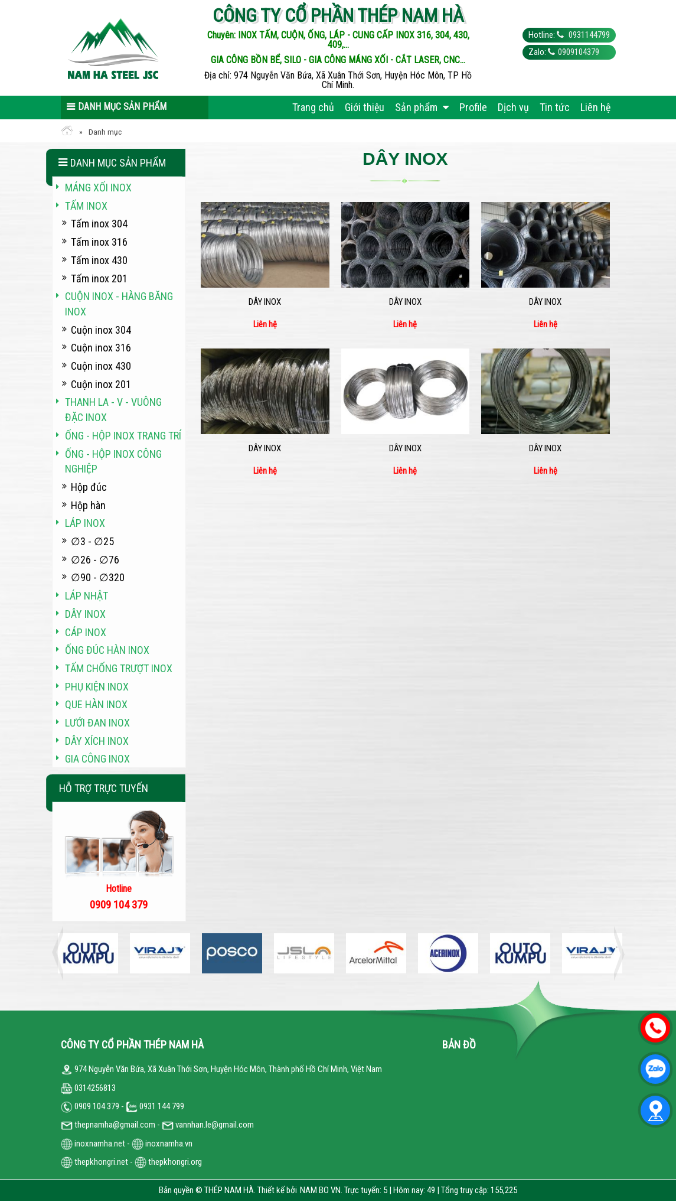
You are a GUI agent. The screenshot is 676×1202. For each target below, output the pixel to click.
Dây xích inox (97, 741)
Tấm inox (86, 206)
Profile (473, 107)
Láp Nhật (86, 595)
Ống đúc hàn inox (107, 650)
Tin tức (555, 107)
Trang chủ (313, 107)
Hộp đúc (89, 487)
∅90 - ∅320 (98, 577)
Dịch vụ (513, 107)
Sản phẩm (422, 107)
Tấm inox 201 (99, 278)
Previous (61, 953)
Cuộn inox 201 (101, 384)
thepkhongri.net (94, 1162)
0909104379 (578, 52)
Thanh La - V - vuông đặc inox (113, 410)
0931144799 (588, 35)
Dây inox (265, 302)
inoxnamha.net (99, 1143)
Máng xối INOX (98, 187)
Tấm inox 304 (99, 223)
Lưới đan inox (97, 722)
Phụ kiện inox (97, 686)
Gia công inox (97, 759)
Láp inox (85, 523)
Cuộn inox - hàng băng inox (119, 304)
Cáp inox (85, 632)
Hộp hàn (88, 505)
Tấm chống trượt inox (118, 668)
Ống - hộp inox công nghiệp (113, 461)
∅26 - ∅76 (95, 559)
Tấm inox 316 (99, 242)
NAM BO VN (320, 1190)
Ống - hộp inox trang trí (123, 435)
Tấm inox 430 (99, 260)
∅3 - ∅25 (92, 541)
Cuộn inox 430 (101, 366)
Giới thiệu (364, 107)
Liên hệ (595, 107)
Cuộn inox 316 (101, 347)
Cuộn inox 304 (101, 330)
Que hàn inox (96, 704)
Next (616, 953)
